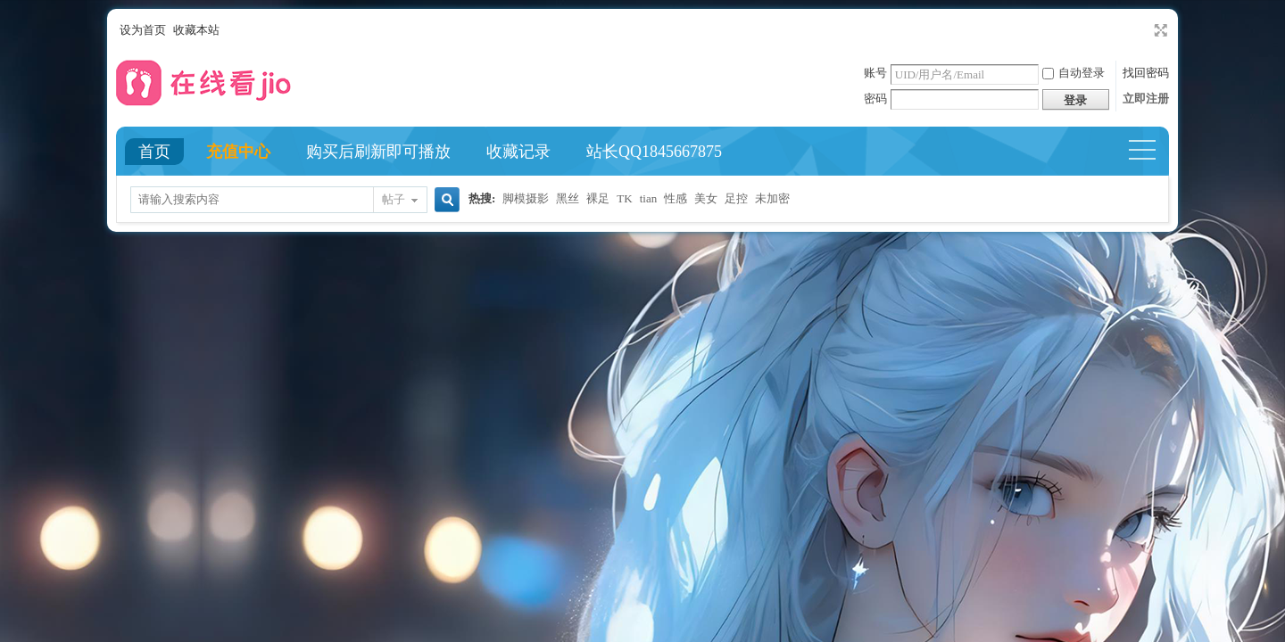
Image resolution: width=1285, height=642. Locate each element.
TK (624, 198)
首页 (154, 151)
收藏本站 (196, 30)
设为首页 (143, 30)
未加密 (772, 198)
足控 (736, 198)
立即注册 (1146, 98)
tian (649, 198)
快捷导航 (1150, 152)
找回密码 (1146, 72)
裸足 (597, 198)
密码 (875, 98)
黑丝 (567, 198)
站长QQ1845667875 (654, 151)
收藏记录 (518, 151)
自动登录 (1073, 72)
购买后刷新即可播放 (378, 151)
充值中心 (238, 151)
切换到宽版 (1158, 30)
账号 (875, 72)
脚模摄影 (525, 198)
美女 (705, 198)
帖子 (393, 199)
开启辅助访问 (1144, 30)
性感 (675, 198)
